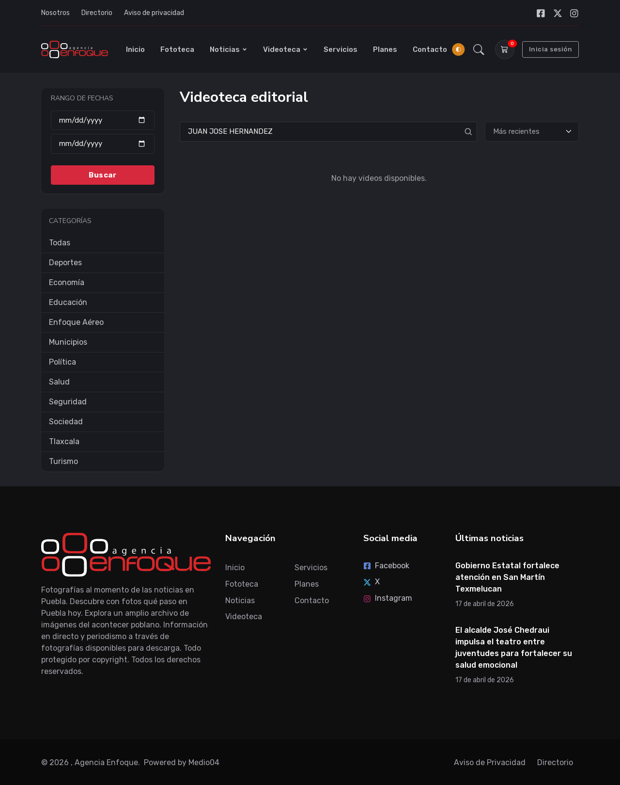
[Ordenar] (532, 132)
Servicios (340, 49)
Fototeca (177, 49)
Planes (385, 49)
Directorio (96, 13)
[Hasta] (103, 144)
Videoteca (285, 49)
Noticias (229, 49)
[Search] (328, 132)
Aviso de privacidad (154, 13)
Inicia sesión (551, 49)
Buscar (102, 174)
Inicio (135, 49)
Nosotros (55, 13)
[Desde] (103, 120)
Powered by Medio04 (181, 762)
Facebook (386, 565)
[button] (478, 49)
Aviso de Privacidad (490, 762)
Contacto (430, 49)
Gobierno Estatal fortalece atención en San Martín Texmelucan (507, 577)
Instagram (387, 598)
